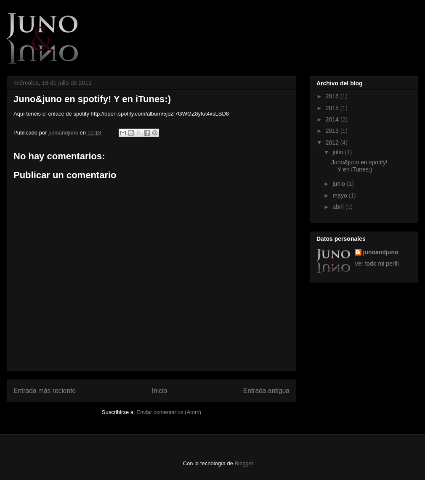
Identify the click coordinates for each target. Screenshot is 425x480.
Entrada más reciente (44, 390)
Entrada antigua (266, 390)
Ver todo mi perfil (377, 263)
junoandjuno (64, 132)
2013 (333, 130)
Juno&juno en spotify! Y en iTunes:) (359, 166)
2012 (333, 142)
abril (338, 206)
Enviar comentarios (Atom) (168, 412)
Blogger (244, 463)
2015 (333, 108)
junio (339, 183)
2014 (333, 119)
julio (338, 152)
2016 (333, 96)
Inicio (159, 390)
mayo (340, 195)
